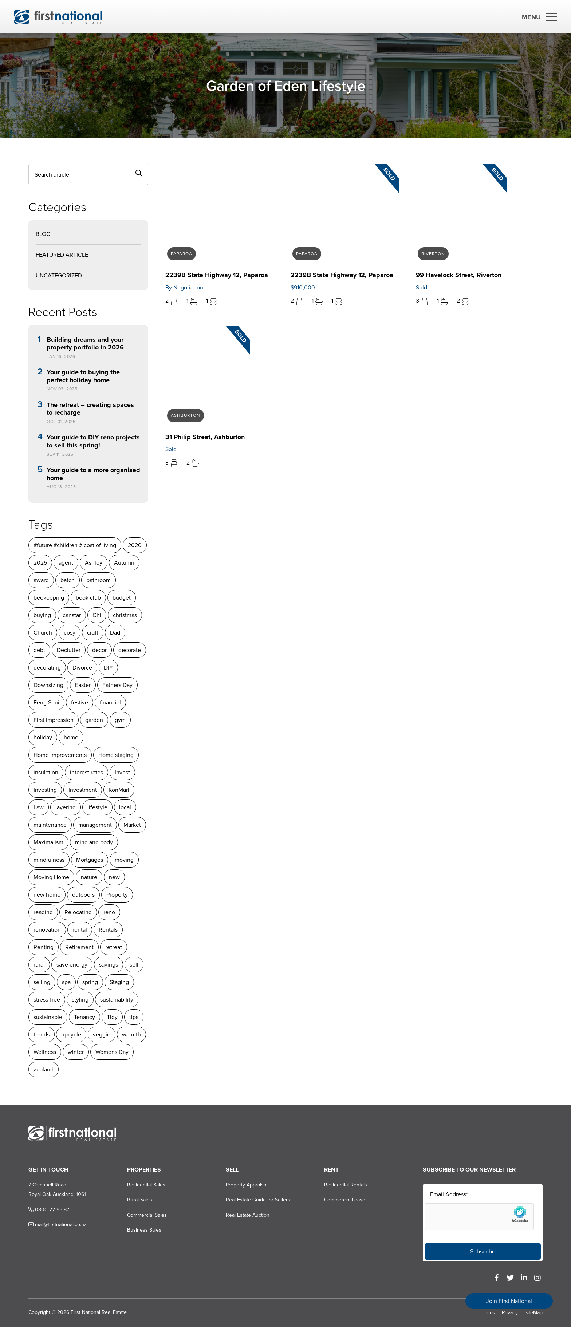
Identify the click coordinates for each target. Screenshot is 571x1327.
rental (79, 929)
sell (134, 964)
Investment (82, 790)
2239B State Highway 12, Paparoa (216, 275)
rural (39, 964)
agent (66, 562)
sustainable (48, 1017)
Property (117, 894)
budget (122, 597)
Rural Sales (139, 1200)
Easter (83, 685)
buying (42, 615)
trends (42, 1034)
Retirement (79, 947)
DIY (108, 667)
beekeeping (49, 597)
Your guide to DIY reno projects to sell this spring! (93, 441)
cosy (69, 632)
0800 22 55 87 (48, 1209)
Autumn (124, 562)
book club (88, 597)
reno (109, 912)
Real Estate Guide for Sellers (258, 1200)
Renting (44, 947)
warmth (131, 1034)
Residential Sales (146, 1185)
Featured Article (62, 254)
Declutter (68, 650)
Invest (122, 772)
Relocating (78, 912)
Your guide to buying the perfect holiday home (83, 376)
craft (92, 632)
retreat (113, 947)
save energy (71, 964)
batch (67, 580)
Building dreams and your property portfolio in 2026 (85, 344)
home (71, 737)
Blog (43, 234)
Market (132, 825)
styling (80, 999)
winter (76, 1052)
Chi (96, 615)
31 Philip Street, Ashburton (205, 437)
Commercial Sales (147, 1215)
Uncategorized (59, 275)
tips (133, 1017)
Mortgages (89, 860)
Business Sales (144, 1230)
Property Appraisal (246, 1185)
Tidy (112, 1017)
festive (79, 702)
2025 (40, 562)
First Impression (54, 720)
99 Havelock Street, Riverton (458, 275)
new (114, 877)
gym (120, 720)
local (125, 807)
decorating (47, 667)
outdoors (83, 894)
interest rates (86, 772)
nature (89, 877)
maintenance (50, 825)
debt (39, 650)
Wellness (45, 1052)
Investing (45, 790)
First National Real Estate (99, 1312)
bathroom (98, 580)
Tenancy (84, 1017)
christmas (125, 615)
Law (39, 807)
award (41, 580)
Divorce (82, 667)
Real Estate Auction (247, 1215)
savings (108, 964)
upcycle (71, 1034)
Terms (488, 1312)
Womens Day (112, 1052)
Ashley (93, 562)
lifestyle (97, 807)
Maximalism (48, 842)
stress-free (47, 999)
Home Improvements (60, 755)
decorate (129, 650)
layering (65, 807)
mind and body (94, 842)
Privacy (510, 1312)
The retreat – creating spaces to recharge (90, 409)
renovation (47, 929)
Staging (119, 982)
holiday (43, 737)
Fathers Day (117, 685)
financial (110, 702)
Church (43, 632)
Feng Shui (46, 702)
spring (90, 982)
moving (124, 860)
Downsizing (48, 685)
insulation (46, 772)
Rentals (108, 929)
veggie (101, 1034)
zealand (44, 1069)
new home (47, 894)
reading (43, 912)
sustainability (116, 999)
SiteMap (534, 1312)
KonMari (119, 790)
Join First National (509, 1301)
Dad (115, 632)
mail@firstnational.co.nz (57, 1224)
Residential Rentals (345, 1185)
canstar (72, 615)
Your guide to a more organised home (93, 474)
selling (42, 982)
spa (66, 982)
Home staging (116, 755)
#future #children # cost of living (75, 545)
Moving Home (51, 877)
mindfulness (49, 860)
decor (99, 650)
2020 (135, 545)
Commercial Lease (344, 1200)
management (95, 825)
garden (94, 720)
